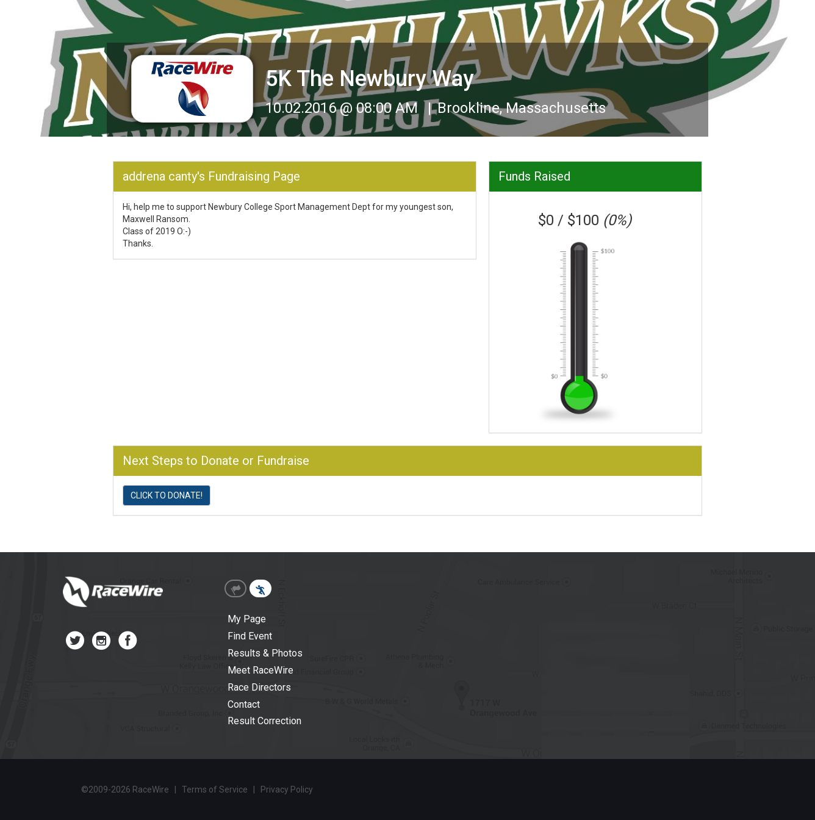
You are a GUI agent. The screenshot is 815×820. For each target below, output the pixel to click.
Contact (244, 704)
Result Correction (264, 721)
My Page (247, 619)
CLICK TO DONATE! (167, 495)
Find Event (250, 636)
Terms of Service (215, 789)
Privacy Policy (286, 789)
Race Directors (259, 687)
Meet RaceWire (260, 670)
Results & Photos (265, 653)
